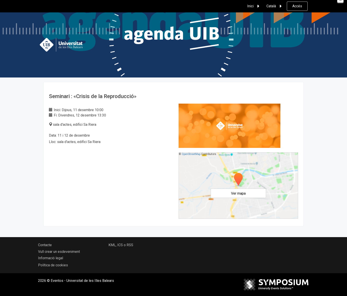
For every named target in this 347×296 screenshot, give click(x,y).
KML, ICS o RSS (120, 245)
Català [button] (274, 6)
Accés (297, 6)
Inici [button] (254, 6)
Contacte (45, 245)
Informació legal (50, 258)
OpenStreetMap (191, 154)
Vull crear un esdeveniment (59, 252)
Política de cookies (53, 265)
